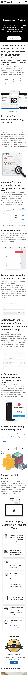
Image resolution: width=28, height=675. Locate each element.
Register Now (14, 38)
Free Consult (14, 662)
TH (17, 2)
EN (19, 2)
